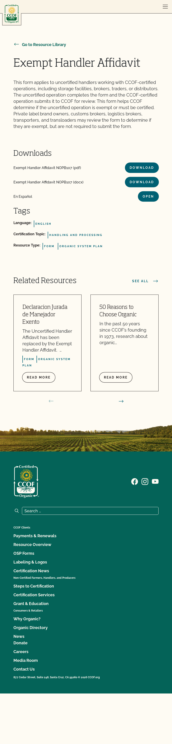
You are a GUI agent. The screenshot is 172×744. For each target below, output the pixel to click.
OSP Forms (23, 553)
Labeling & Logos (30, 562)
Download (142, 167)
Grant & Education (31, 603)
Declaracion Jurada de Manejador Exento (44, 315)
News (18, 636)
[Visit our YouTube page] (155, 481)
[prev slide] (51, 401)
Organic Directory (30, 627)
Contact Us (24, 669)
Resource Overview (32, 544)
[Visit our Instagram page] (145, 481)
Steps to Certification (33, 586)
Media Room (25, 660)
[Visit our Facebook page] (134, 481)
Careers (20, 651)
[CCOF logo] (11, 13)
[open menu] (165, 6)
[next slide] (121, 401)
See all (145, 281)
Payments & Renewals (34, 535)
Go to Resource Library (39, 44)
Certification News (31, 570)
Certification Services (34, 594)
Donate (20, 643)
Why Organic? (27, 618)
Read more (39, 377)
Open (148, 196)
